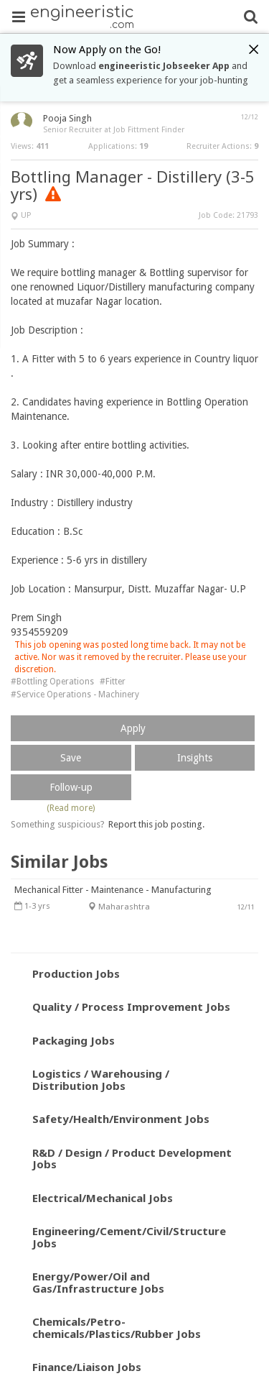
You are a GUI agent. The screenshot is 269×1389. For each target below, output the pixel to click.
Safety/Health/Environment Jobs (120, 1118)
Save (70, 758)
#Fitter (113, 682)
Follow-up (71, 787)
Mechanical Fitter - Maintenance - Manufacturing (113, 889)
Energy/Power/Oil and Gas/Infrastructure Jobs (98, 1282)
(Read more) (71, 808)
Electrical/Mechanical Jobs (102, 1198)
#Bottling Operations (52, 682)
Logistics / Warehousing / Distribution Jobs (100, 1079)
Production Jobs (76, 973)
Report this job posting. (156, 824)
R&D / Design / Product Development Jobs (132, 1158)
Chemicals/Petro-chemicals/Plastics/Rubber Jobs (116, 1327)
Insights (194, 758)
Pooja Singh (67, 118)
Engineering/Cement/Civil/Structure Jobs (129, 1237)
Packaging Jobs (73, 1040)
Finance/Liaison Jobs (86, 1367)
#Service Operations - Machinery (75, 694)
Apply (133, 728)
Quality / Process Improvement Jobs (131, 1006)
